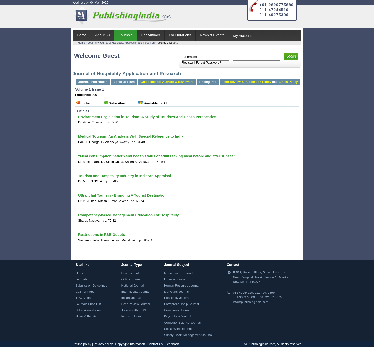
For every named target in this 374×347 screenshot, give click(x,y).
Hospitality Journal (176, 298)
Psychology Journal (177, 316)
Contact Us (155, 344)
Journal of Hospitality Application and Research (127, 42)
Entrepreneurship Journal (181, 304)
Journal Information (93, 82)
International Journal (135, 291)
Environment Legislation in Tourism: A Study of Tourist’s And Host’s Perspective (147, 117)
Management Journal (178, 273)
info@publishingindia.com (250, 302)
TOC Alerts (83, 298)
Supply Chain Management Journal (188, 335)
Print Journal (130, 273)
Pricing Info (208, 82)
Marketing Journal (176, 291)
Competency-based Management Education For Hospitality (128, 215)
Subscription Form (88, 310)
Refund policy (82, 344)
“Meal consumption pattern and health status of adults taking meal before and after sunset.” (157, 156)
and (260, 82)
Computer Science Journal (182, 322)
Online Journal (131, 279)
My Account (242, 36)
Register (187, 62)
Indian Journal (131, 298)
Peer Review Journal (135, 304)
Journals (125, 35)
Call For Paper (86, 291)
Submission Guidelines (91, 285)
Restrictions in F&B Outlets (101, 235)
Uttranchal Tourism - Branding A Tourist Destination (122, 195)
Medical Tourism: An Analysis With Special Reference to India (130, 136)
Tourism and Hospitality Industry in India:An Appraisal (124, 176)
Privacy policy (103, 344)
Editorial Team (124, 82)
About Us (102, 35)
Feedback (172, 344)
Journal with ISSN (133, 310)
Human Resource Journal (181, 285)
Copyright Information (130, 344)
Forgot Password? (208, 62)
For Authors (150, 35)
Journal (92, 42)
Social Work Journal (178, 329)
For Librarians (180, 35)
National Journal (132, 285)
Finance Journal (175, 279)
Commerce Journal (177, 310)
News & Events (212, 35)
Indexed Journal (132, 316)
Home (81, 35)
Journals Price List (88, 304)
